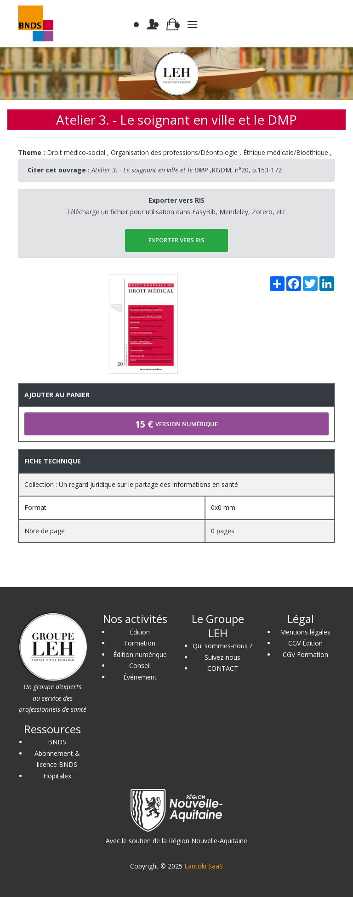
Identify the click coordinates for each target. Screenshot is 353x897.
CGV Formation (305, 654)
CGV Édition (305, 643)
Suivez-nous (222, 657)
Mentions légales (305, 632)
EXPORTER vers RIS (176, 240)
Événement (140, 677)
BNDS (57, 741)
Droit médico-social (76, 152)
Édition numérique (140, 654)
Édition (140, 632)
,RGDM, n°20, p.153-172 (186, 170)
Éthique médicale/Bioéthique (285, 152)
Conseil (140, 665)
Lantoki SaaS (203, 866)
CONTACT (222, 668)
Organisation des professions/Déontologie (174, 152)
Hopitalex (57, 775)
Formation (139, 643)
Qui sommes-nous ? (222, 645)
